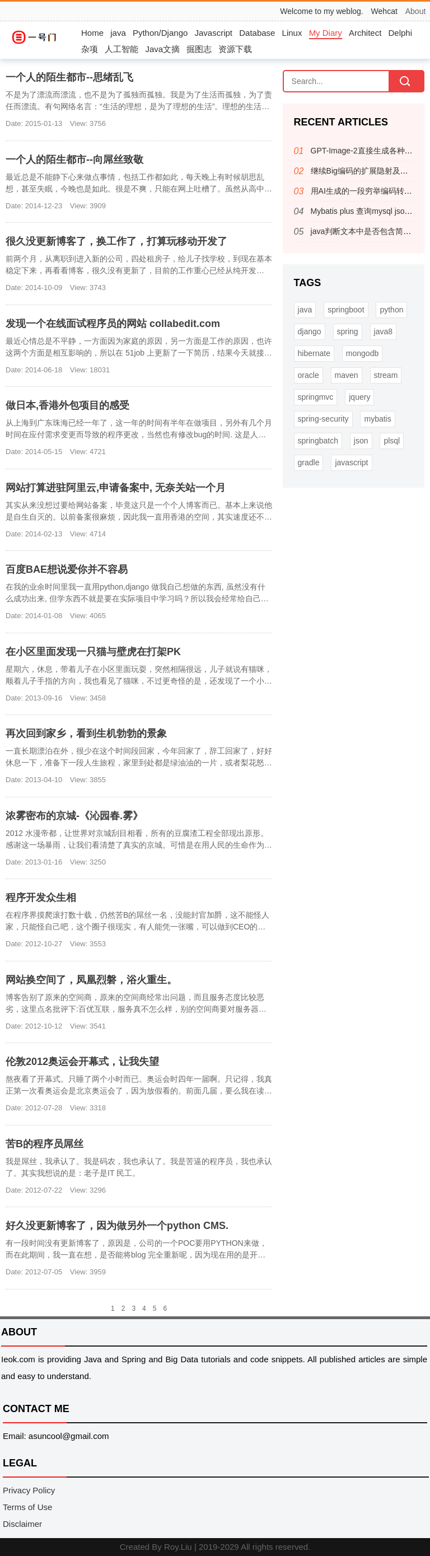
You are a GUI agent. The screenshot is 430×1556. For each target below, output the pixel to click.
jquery (359, 396)
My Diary (325, 33)
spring (347, 331)
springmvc (316, 396)
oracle (308, 375)
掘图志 (199, 49)
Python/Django (160, 33)
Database (257, 33)
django (309, 331)
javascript (351, 462)
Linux (292, 33)
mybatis (377, 418)
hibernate (314, 353)
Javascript (214, 33)
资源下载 (235, 49)
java (118, 33)
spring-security (323, 418)
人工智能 (121, 49)
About (415, 11)
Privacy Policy (29, 1490)
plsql (392, 440)
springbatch (318, 440)
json (361, 440)
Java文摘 (162, 49)
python (391, 309)
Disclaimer (22, 1524)
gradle (309, 462)
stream (386, 375)
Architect (365, 33)
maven (346, 375)
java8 (383, 331)
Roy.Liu (178, 1547)
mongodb (362, 353)
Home (92, 33)
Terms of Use (27, 1507)
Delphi (401, 33)
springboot (346, 309)
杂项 (89, 49)
